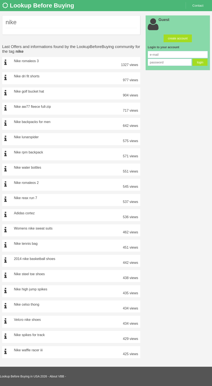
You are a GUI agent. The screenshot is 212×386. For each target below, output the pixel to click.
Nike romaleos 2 (26, 183)
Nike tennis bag (25, 243)
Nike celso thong (26, 304)
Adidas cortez (24, 213)
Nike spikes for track (29, 335)
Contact (197, 5)
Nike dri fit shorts (26, 76)
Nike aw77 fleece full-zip (32, 106)
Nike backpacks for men (32, 122)
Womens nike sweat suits (33, 228)
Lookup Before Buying (38, 5)
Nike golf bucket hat (29, 91)
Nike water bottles (27, 167)
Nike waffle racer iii (28, 350)
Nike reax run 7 (25, 198)
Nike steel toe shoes (29, 274)
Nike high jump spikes (30, 289)
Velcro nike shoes (27, 319)
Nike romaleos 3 (26, 61)
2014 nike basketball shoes (34, 259)
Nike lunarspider (26, 137)
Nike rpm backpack (28, 152)
